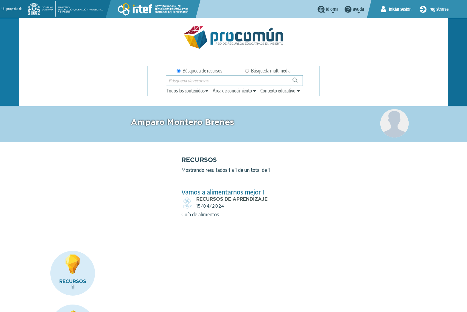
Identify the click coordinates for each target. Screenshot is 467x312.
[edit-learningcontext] (280, 91)
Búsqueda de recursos (199, 71)
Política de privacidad (108, 305)
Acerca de (43, 305)
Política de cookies (152, 305)
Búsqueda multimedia (267, 71)
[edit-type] (188, 91)
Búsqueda (298, 82)
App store (196, 281)
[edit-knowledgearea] (235, 91)
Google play (248, 281)
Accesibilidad (188, 305)
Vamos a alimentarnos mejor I (175, 192)
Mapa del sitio (221, 305)
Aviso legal (70, 305)
